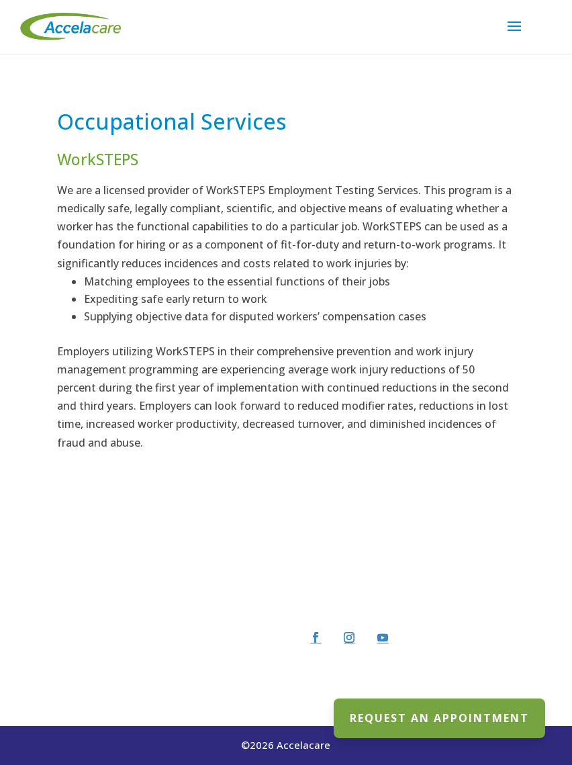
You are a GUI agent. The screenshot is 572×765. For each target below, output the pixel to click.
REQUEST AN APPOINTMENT (439, 718)
